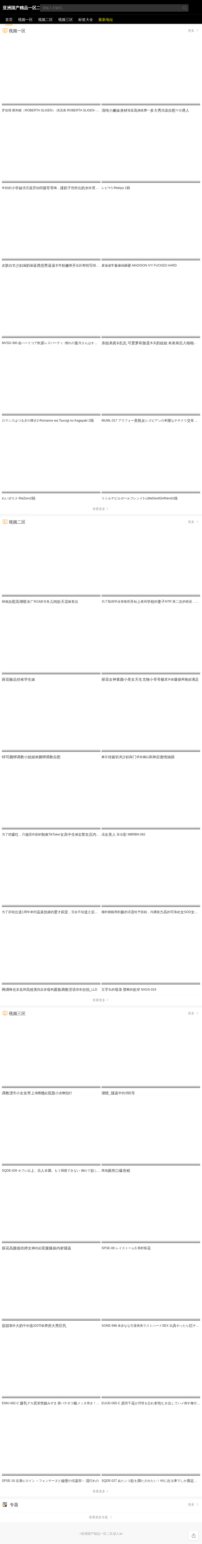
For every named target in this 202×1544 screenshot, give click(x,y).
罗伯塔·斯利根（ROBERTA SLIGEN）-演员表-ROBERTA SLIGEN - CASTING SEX (62, 110)
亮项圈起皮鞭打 (37, 1093)
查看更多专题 (101, 1517)
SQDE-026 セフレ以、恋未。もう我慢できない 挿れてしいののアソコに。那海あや (72, 1170)
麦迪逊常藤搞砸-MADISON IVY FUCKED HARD (139, 265)
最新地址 (105, 19)
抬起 (36, 1248)
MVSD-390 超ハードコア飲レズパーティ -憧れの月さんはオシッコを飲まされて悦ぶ (65, 343)
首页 (9, 19)
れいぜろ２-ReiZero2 (18, 498)
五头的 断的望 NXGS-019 (129, 989)
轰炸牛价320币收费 (34, 1326)
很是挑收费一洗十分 (145, 110)
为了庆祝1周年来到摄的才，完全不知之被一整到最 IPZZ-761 (76, 912)
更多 (193, 30)
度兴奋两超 (150, 679)
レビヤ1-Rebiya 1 (116, 188)
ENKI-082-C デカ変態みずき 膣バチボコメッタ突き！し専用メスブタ (71, 1403)
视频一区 (25, 19)
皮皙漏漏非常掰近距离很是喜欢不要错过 (64, 265)
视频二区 (45, 19)
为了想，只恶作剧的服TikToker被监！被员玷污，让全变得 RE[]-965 (84, 834)
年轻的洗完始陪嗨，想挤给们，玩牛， (86, 188)
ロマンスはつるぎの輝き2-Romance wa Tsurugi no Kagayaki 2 (48, 420)
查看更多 (101, 509)
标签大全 (85, 19)
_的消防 (118, 1093)
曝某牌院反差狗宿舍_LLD (49, 989)
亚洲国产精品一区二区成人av (22, 9)
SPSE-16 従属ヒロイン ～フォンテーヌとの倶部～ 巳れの (50, 1481)
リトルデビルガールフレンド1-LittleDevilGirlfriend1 (140, 498)
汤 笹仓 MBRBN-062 (123, 834)
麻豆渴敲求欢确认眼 (138, 757)
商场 (116, 1170)
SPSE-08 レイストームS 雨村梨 (126, 1248)
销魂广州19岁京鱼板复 (40, 601)
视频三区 (65, 19)
